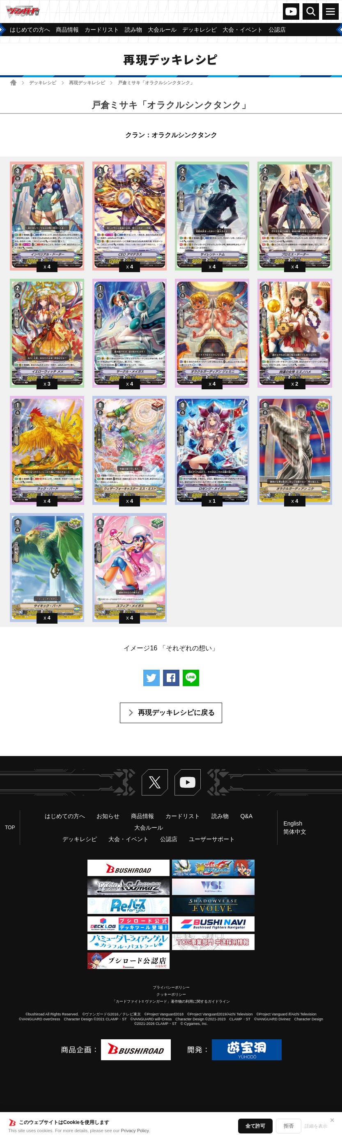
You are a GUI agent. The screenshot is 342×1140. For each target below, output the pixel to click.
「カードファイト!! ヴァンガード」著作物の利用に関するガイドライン (171, 1001)
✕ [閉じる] (332, 1120)
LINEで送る (191, 678)
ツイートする (151, 678)
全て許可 (255, 1126)
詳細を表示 (316, 1126)
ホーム (13, 82)
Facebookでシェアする (171, 678)
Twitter (155, 782)
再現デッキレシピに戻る (176, 713)
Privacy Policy (135, 1130)
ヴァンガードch (291, 11)
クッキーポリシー (171, 994)
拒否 (289, 1126)
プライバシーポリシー (171, 987)
